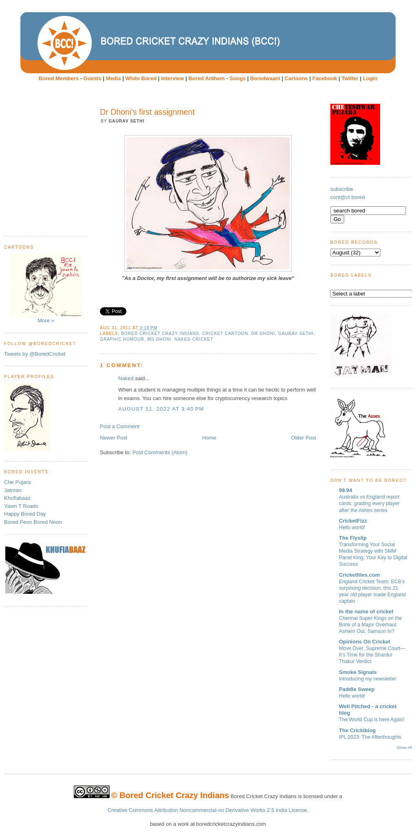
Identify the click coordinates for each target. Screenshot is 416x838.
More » (46, 288)
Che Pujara (17, 482)
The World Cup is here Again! (372, 719)
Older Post (303, 438)
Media (113, 78)
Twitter (349, 78)
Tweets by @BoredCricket (34, 354)
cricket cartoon (225, 333)
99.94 (345, 490)
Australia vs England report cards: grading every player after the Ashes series (369, 503)
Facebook (324, 78)
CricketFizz (353, 521)
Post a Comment (119, 426)
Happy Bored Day (25, 514)
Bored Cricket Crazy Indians (160, 333)
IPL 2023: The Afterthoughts (370, 737)
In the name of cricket (366, 611)
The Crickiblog (357, 730)
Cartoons (296, 78)
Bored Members (59, 78)
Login (370, 78)
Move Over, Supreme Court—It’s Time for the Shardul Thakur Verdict (372, 654)
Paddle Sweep (356, 689)
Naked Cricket (194, 339)
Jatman (13, 490)
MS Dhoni (159, 339)
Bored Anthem (206, 78)
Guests (93, 78)
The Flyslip (353, 538)
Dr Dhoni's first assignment (147, 111)
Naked (126, 378)
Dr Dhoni (263, 333)
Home (209, 438)
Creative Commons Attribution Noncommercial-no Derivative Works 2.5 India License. (208, 810)
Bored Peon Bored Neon (33, 522)
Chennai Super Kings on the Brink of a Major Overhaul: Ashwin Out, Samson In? (370, 624)
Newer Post (113, 438)
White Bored (141, 78)
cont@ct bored (347, 197)
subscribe (341, 189)
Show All (404, 747)
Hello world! (352, 527)
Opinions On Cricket (364, 642)
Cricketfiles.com (359, 575)
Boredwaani (265, 78)
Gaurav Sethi (296, 333)
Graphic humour (122, 339)
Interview (172, 78)
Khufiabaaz (17, 498)
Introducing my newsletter (367, 679)
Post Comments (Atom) (160, 452)
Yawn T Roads (21, 506)
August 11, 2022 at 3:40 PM (161, 409)
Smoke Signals (357, 672)
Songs (238, 78)
